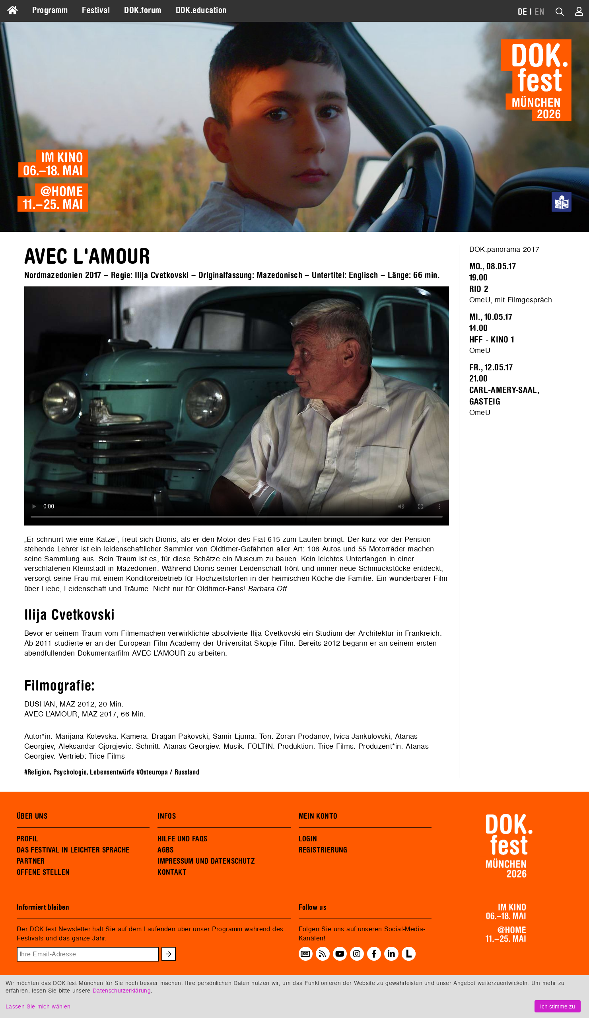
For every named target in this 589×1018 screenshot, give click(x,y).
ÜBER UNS (32, 816)
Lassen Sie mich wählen (38, 1006)
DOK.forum (142, 10)
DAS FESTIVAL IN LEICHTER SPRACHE (73, 850)
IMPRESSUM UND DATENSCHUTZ (206, 861)
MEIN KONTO (318, 816)
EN (539, 12)
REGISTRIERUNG (323, 850)
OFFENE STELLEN (43, 872)
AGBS (165, 850)
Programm (50, 10)
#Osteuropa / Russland (167, 772)
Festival (96, 10)
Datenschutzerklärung (122, 990)
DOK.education (201, 10)
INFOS (166, 816)
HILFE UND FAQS (182, 839)
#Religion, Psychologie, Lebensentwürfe (79, 772)
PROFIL (27, 839)
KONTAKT (172, 872)
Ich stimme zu (557, 1006)
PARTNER (31, 861)
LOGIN (308, 839)
